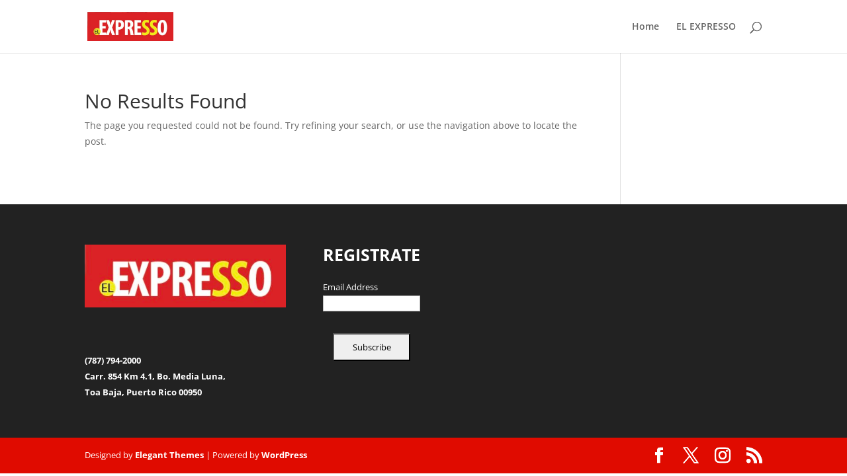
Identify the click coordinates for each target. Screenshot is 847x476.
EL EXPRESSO (706, 27)
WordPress (284, 455)
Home (645, 27)
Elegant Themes (169, 455)
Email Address (350, 288)
